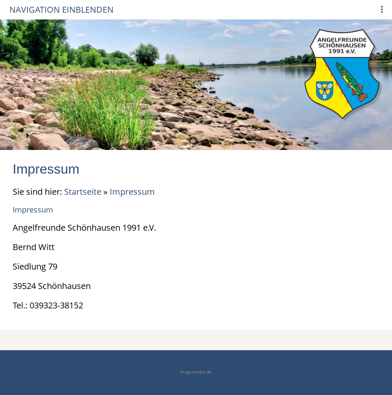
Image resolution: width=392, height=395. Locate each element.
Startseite (82, 191)
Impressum (132, 191)
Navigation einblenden (61, 9)
